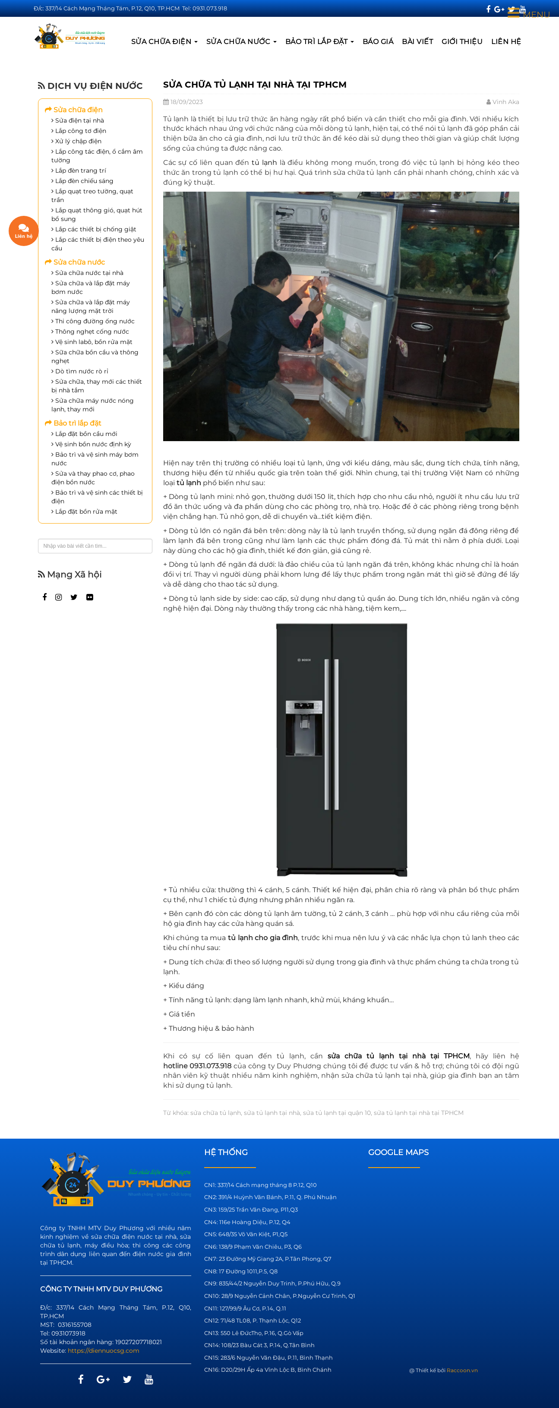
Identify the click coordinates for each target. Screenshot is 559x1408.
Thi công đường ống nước (93, 321)
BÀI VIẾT (417, 42)
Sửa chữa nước (241, 42)
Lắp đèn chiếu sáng (82, 181)
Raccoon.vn (462, 1370)
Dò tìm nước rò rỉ (79, 371)
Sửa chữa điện (164, 42)
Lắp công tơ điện (78, 131)
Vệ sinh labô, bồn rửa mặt (92, 342)
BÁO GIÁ (378, 42)
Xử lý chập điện (76, 141)
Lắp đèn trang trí (78, 170)
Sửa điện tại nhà (77, 120)
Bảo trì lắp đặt (319, 42)
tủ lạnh (264, 162)
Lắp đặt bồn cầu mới (84, 434)
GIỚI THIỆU (462, 42)
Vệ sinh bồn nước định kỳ (91, 444)
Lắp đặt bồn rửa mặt (84, 511)
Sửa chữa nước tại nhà (87, 273)
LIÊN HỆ (506, 42)
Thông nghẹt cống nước (90, 331)
